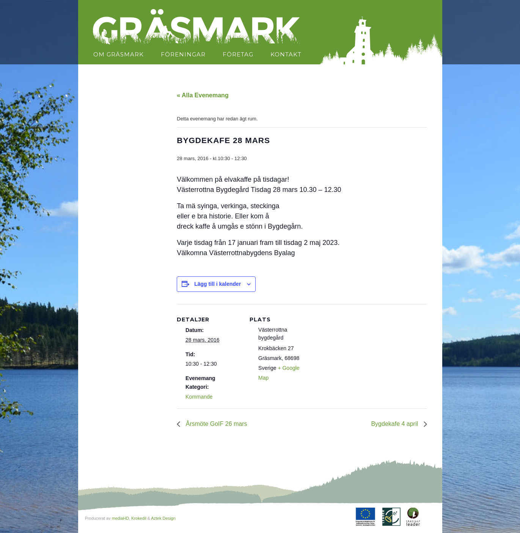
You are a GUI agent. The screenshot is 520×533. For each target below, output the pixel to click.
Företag (238, 54)
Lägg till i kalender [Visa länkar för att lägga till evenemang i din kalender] (217, 284)
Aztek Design (163, 518)
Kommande (199, 397)
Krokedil (138, 518)
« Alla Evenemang (202, 95)
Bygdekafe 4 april (395, 424)
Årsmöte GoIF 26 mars (215, 424)
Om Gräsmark (118, 54)
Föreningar (183, 54)
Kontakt (286, 54)
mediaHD (120, 518)
